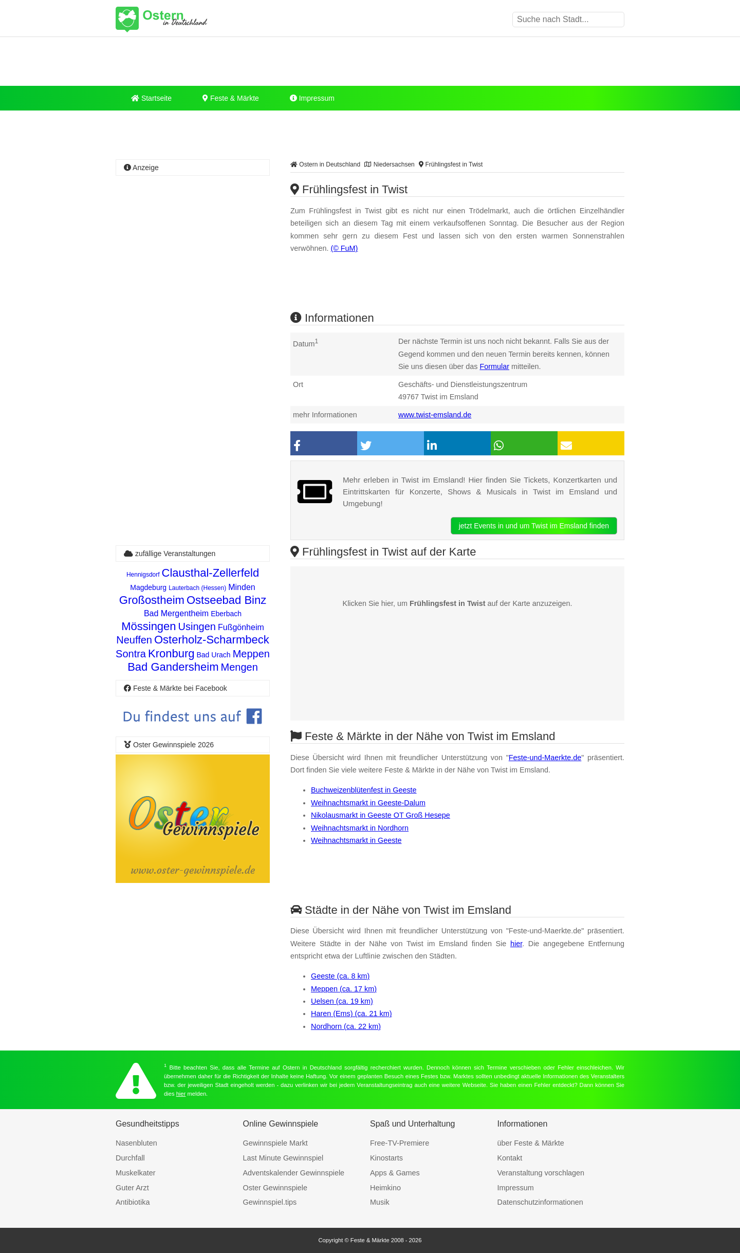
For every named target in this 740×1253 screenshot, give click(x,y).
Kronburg (171, 653)
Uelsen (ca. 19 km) (342, 1001)
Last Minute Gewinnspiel (283, 1158)
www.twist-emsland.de (434, 415)
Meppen (251, 653)
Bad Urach (214, 655)
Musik (380, 1202)
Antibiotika (133, 1202)
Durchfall (130, 1158)
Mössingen (148, 626)
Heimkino (385, 1188)
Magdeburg (148, 587)
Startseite (151, 98)
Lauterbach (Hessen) (197, 588)
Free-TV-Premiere (399, 1143)
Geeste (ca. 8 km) (340, 976)
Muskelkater (136, 1173)
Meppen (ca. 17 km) (344, 989)
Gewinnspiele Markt (275, 1143)
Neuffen (134, 640)
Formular (494, 366)
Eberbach (226, 614)
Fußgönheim (241, 627)
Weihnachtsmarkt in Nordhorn (360, 828)
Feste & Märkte (230, 98)
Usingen (197, 626)
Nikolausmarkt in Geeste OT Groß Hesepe (380, 815)
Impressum (312, 98)
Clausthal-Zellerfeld (211, 572)
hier (516, 943)
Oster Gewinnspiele (275, 1188)
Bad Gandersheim (172, 666)
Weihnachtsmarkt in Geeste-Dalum (368, 803)
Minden (241, 587)
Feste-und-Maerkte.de (545, 757)
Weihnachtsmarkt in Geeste (356, 840)
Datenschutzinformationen (540, 1202)
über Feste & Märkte (530, 1143)
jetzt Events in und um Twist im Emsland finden (534, 526)
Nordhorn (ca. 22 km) (346, 1026)
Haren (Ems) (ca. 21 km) (351, 1013)
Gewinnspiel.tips (270, 1202)
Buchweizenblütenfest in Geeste (364, 790)
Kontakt (510, 1158)
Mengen (239, 667)
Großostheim (151, 600)
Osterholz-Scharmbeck (211, 639)
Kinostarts (386, 1158)
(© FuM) (344, 248)
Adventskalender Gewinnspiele (294, 1173)
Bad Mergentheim (176, 613)
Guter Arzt (132, 1188)
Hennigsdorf (143, 574)
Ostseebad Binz (226, 600)
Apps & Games (395, 1173)
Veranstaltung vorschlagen (541, 1173)
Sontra (131, 653)
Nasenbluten (136, 1143)
